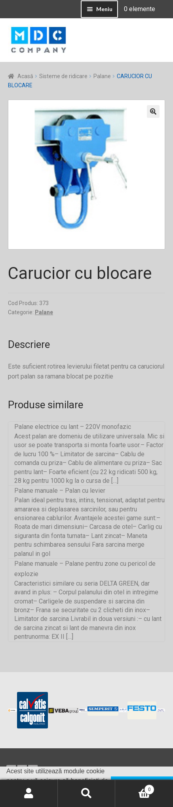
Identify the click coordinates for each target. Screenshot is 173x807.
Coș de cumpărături (134, 788)
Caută (87, 793)
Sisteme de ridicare (63, 76)
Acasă (25, 76)
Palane (102, 76)
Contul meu (29, 793)
